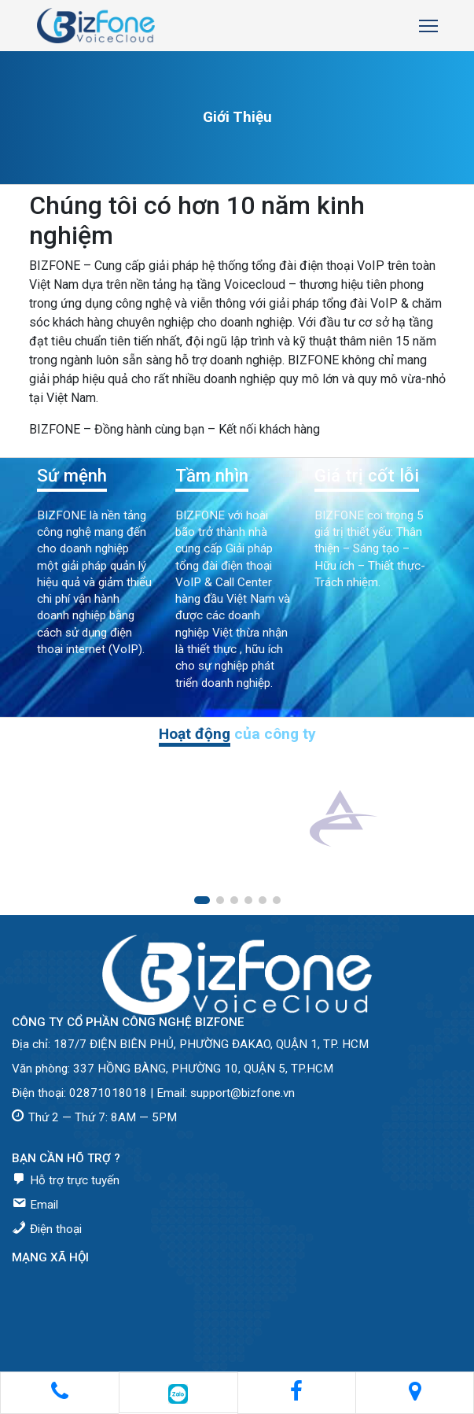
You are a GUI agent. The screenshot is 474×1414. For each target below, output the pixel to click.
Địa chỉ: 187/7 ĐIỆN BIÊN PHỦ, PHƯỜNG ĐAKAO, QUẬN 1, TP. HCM (190, 1044)
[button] (202, 900)
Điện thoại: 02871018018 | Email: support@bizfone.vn (153, 1093)
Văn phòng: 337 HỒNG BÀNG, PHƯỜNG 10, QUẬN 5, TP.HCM (172, 1068)
